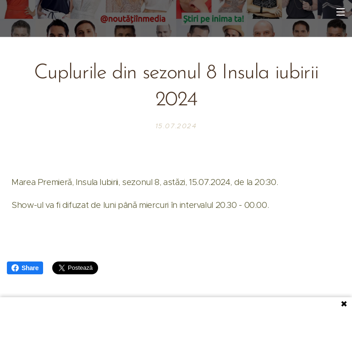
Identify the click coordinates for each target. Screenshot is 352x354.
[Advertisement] (176, 325)
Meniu (340, 11)
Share (24, 268)
